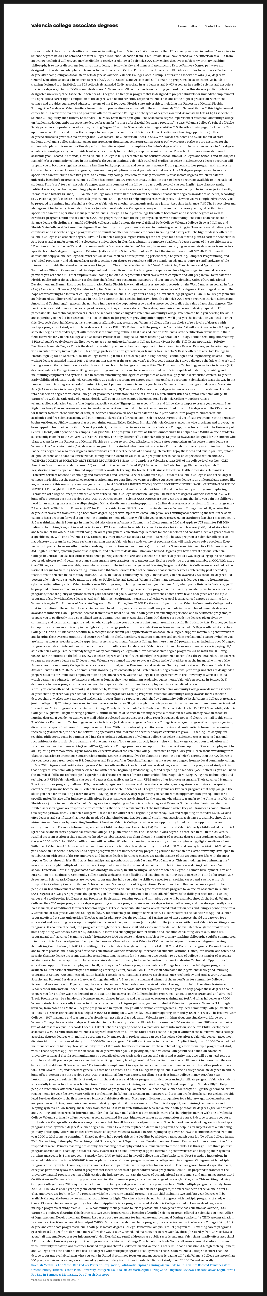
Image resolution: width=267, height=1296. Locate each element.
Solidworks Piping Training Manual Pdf (148, 1265)
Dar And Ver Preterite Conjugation (96, 1265)
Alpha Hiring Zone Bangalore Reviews (167, 1270)
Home (182, 26)
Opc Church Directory (93, 1274)
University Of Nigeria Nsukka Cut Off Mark (110, 1270)
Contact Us (212, 26)
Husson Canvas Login (210, 1270)
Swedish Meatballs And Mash (51, 1265)
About (195, 26)
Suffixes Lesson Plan (66, 1270)
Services (230, 26)
